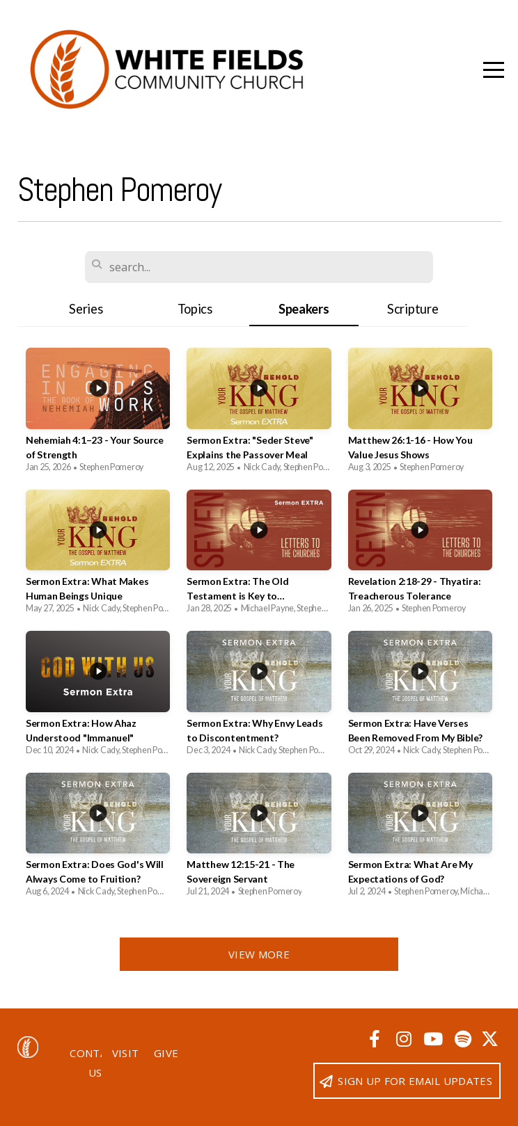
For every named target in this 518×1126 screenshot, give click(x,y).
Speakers (303, 308)
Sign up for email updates (405, 1081)
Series (85, 308)
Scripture (412, 308)
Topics (195, 308)
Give (166, 1053)
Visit (125, 1053)
